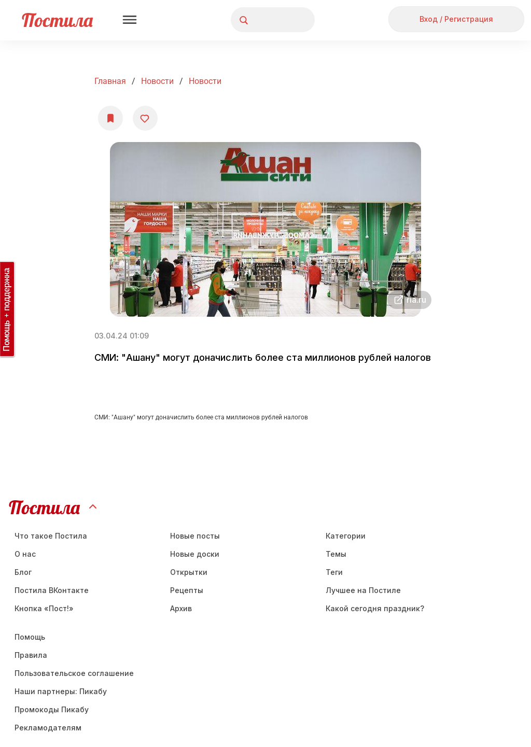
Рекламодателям (48, 727)
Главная (110, 81)
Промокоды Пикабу (52, 709)
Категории (346, 535)
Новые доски (194, 553)
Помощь (30, 636)
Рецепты (186, 590)
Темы (336, 553)
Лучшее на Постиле (363, 590)
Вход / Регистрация (456, 19)
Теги (334, 572)
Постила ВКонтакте (52, 590)
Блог (23, 572)
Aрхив (181, 608)
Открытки (188, 572)
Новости (157, 81)
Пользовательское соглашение (74, 673)
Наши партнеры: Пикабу (61, 691)
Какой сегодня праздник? (375, 608)
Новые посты (195, 535)
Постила (57, 20)
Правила (31, 655)
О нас (25, 553)
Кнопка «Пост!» (44, 608)
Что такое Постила (51, 535)
